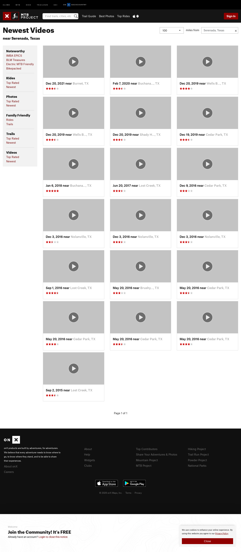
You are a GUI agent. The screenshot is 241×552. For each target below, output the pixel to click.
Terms (128, 492)
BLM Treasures (15, 60)
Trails (9, 124)
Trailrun (42, 4)
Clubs (88, 465)
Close (207, 541)
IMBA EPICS (14, 55)
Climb (6, 4)
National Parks (197, 465)
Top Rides (123, 16)
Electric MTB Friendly (20, 64)
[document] (207, 536)
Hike (28, 4)
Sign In (231, 16)
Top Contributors (146, 449)
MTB (18, 4)
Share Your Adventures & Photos (156, 454)
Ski (56, 4)
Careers (9, 471)
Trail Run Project (198, 454)
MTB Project (143, 465)
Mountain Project (147, 460)
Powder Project (197, 460)
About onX (11, 466)
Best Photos (106, 16)
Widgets (89, 460)
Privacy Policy (221, 533)
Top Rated (12, 82)
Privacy (138, 492)
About (88, 449)
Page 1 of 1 (120, 413)
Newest (11, 87)
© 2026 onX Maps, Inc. (110, 492)
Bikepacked (13, 68)
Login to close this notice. (53, 536)
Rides (9, 119)
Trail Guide (89, 16)
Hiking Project (197, 449)
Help (87, 454)
